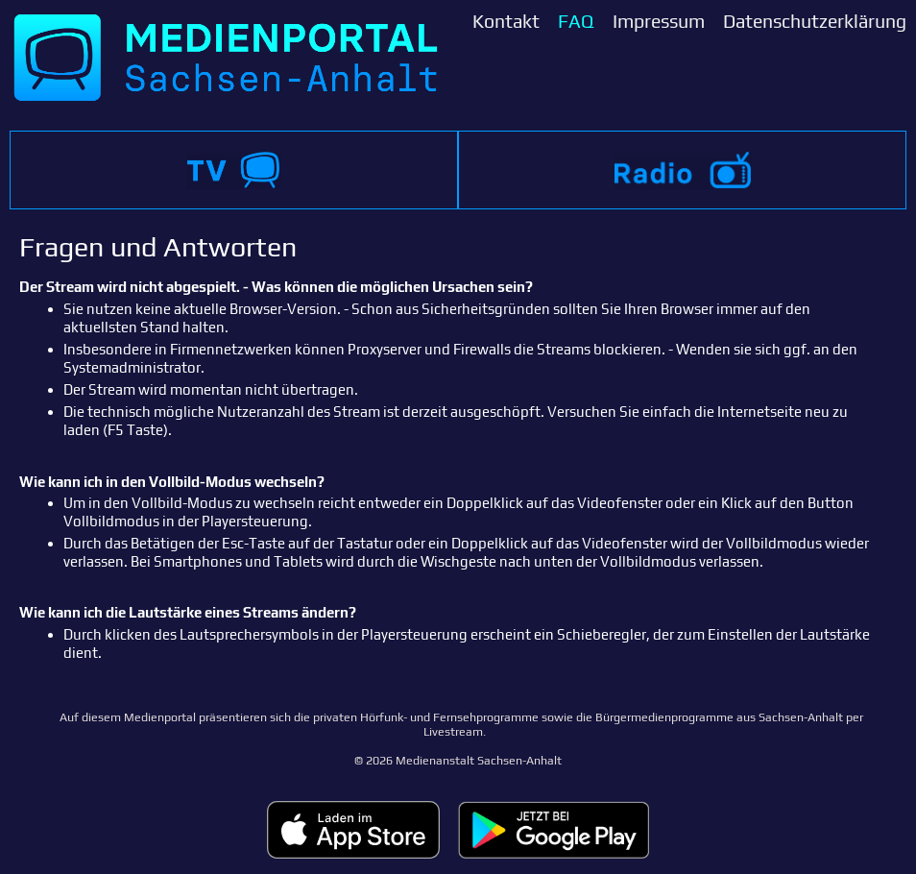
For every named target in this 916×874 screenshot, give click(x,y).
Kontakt (506, 21)
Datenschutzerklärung (814, 21)
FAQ (575, 21)
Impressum (659, 21)
